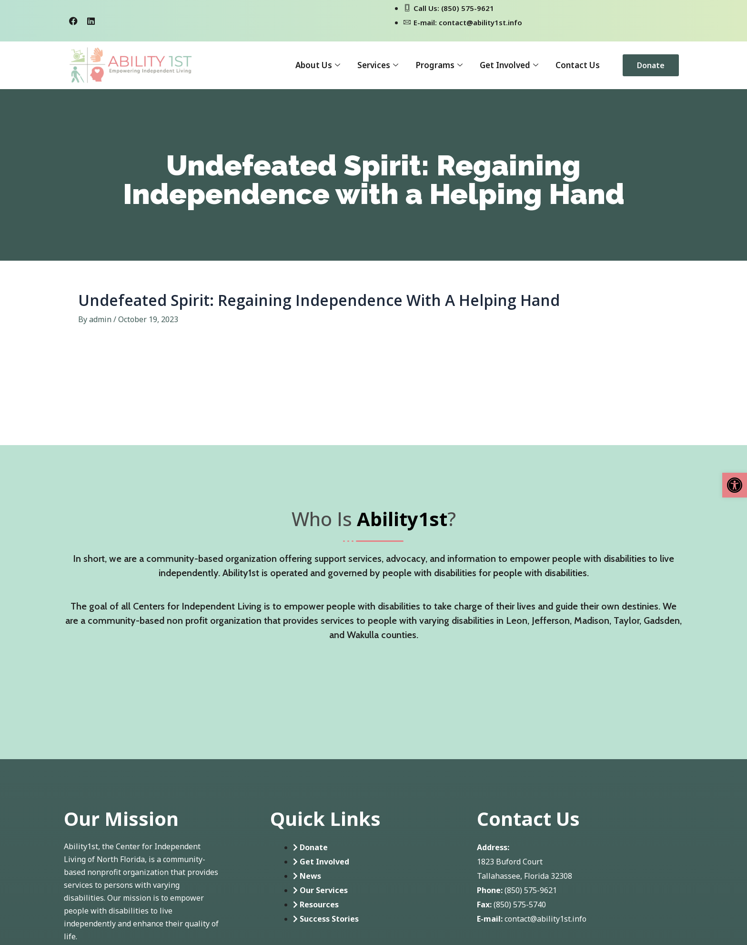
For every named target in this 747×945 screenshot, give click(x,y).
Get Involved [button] (509, 65)
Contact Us (577, 65)
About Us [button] (317, 65)
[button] (734, 485)
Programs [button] (439, 65)
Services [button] (377, 65)
